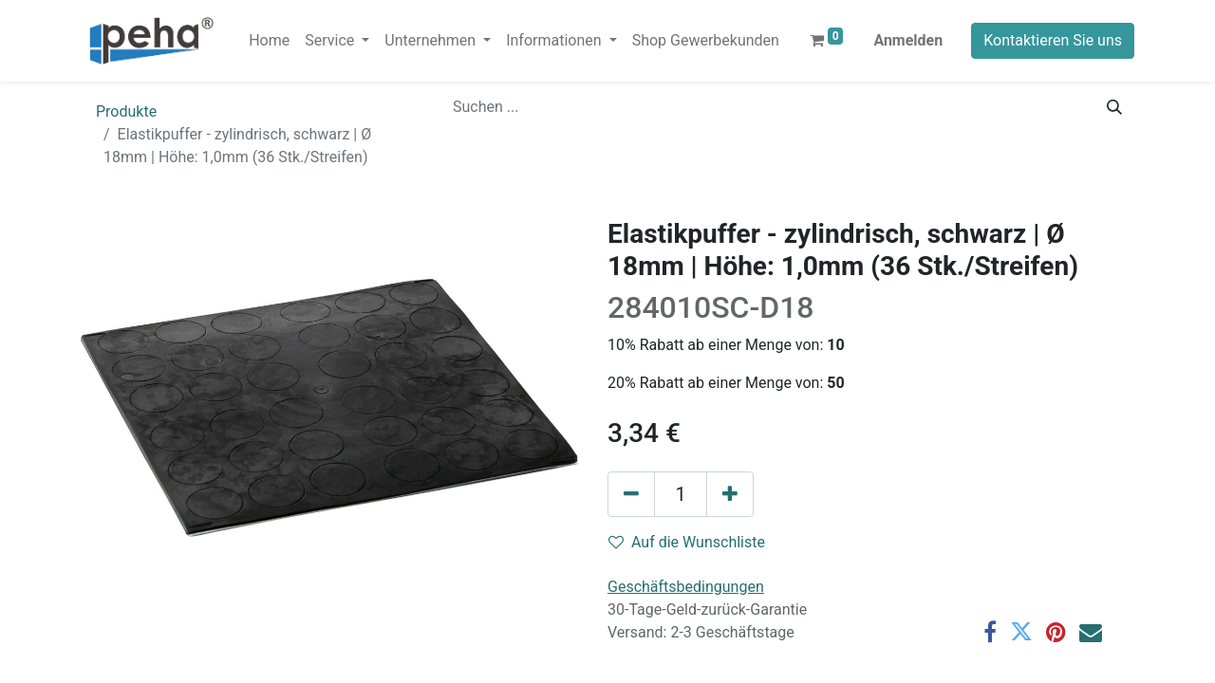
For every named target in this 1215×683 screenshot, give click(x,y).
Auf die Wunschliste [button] (686, 542)
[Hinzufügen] (730, 494)
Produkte (126, 111)
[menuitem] (269, 41)
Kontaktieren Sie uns (1052, 40)
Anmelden (908, 40)
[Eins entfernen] (631, 494)
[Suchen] (1114, 107)
